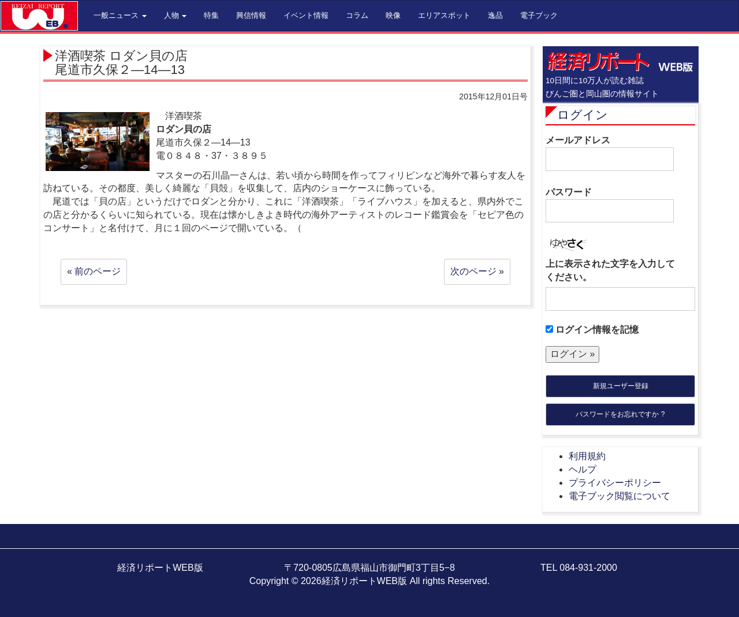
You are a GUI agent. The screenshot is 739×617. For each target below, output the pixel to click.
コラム (357, 15)
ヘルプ (582, 469)
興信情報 (251, 15)
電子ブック (539, 15)
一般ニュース (120, 15)
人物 (175, 15)
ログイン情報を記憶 (592, 329)
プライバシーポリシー (615, 483)
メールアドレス (610, 153)
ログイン (582, 114)
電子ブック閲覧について (619, 496)
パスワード (610, 205)
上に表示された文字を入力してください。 (610, 270)
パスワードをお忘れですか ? (620, 414)
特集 (211, 15)
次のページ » (477, 271)
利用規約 (587, 456)
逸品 (495, 15)
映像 (393, 15)
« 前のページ (94, 271)
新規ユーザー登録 (620, 386)
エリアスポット (444, 15)
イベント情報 (306, 15)
